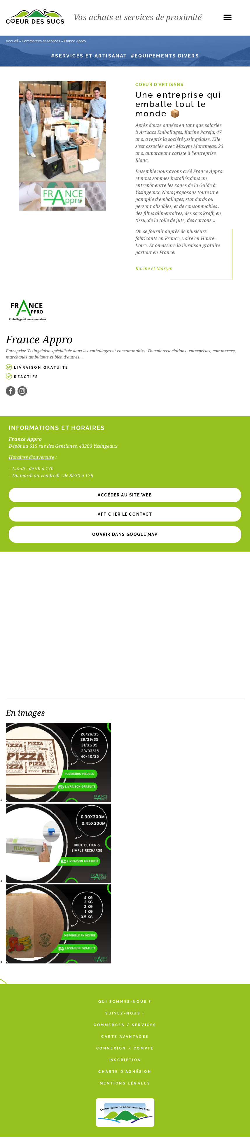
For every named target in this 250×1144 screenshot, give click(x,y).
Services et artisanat (91, 56)
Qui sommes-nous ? (125, 1002)
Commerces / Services (125, 1025)
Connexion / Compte (125, 1048)
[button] (227, 17)
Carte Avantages (125, 1037)
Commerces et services (41, 41)
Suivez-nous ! (125, 1013)
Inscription (125, 1060)
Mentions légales (125, 1083)
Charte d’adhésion (124, 1072)
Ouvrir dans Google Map (125, 534)
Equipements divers (167, 56)
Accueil (12, 41)
